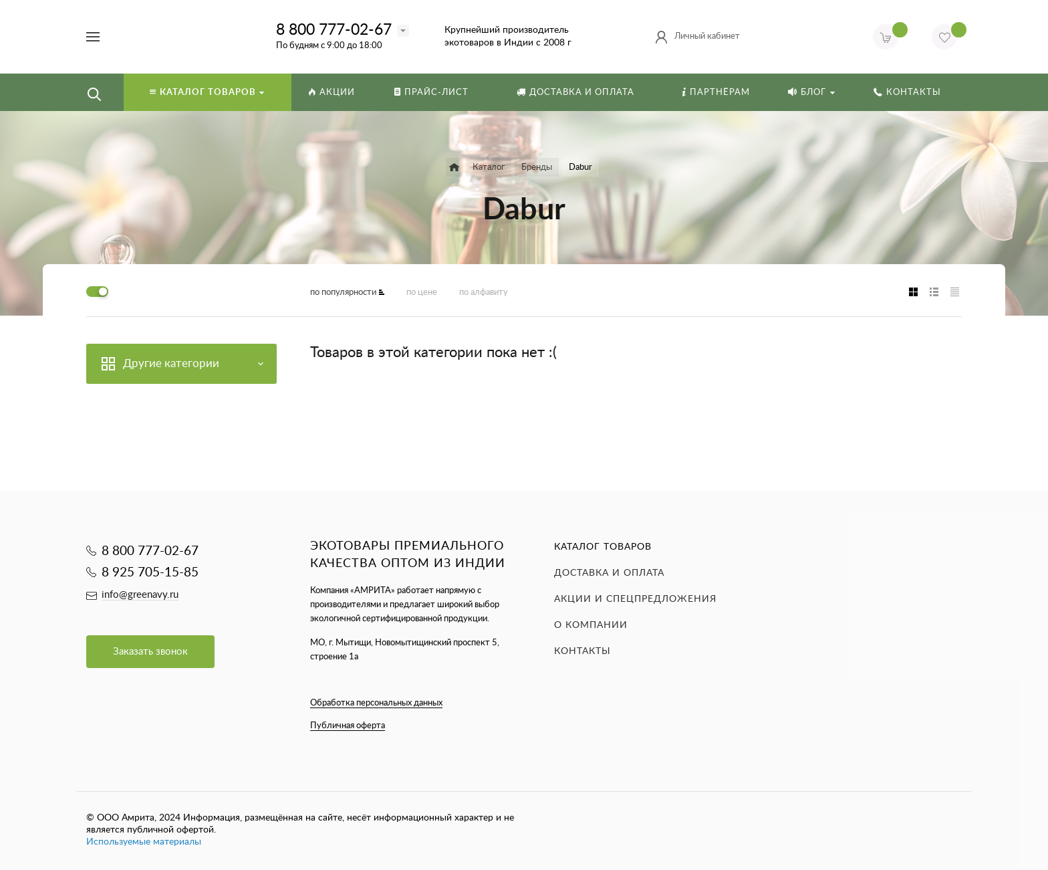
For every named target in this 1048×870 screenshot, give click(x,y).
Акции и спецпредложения (635, 599)
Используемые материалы (143, 842)
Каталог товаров (603, 547)
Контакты (582, 651)
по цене (421, 292)
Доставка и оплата (609, 573)
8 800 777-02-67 (334, 29)
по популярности (343, 292)
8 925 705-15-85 (150, 572)
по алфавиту (483, 292)
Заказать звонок (150, 652)
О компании (591, 625)
